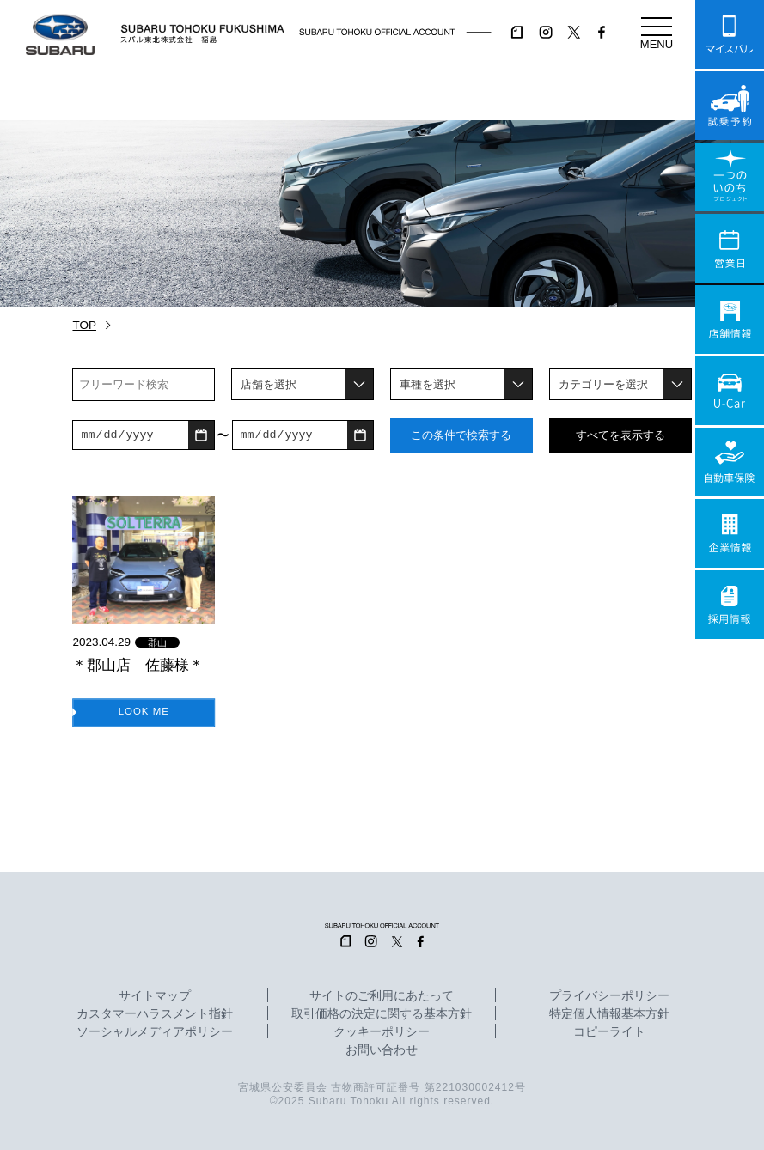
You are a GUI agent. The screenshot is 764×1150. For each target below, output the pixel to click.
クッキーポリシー (381, 1032)
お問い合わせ (381, 1050)
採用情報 (729, 604)
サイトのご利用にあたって (381, 996)
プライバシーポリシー (609, 996)
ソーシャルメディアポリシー (154, 1032)
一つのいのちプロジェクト (729, 177)
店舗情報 (729, 319)
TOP (84, 325)
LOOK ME (143, 711)
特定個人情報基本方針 (609, 1014)
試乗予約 (729, 105)
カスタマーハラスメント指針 (154, 1014)
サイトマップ (155, 996)
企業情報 (729, 533)
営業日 (729, 248)
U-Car (729, 390)
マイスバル (729, 34)
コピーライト (609, 1032)
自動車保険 (729, 462)
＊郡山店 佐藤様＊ (138, 664)
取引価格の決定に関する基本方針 (381, 1014)
